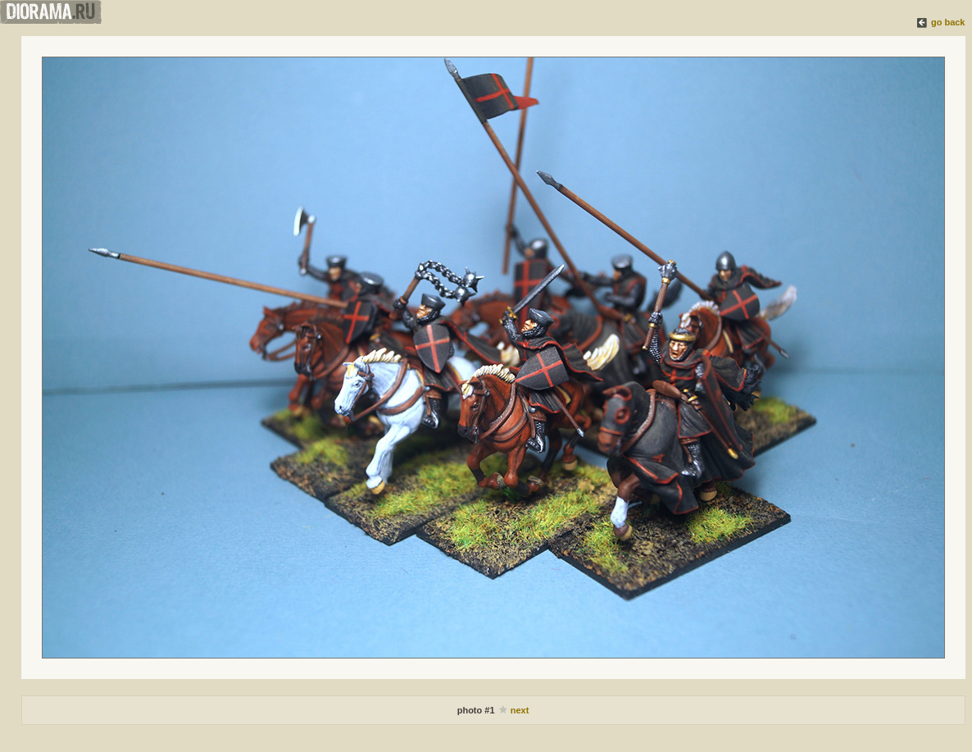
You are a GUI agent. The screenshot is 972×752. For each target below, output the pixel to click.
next (520, 710)
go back (948, 22)
